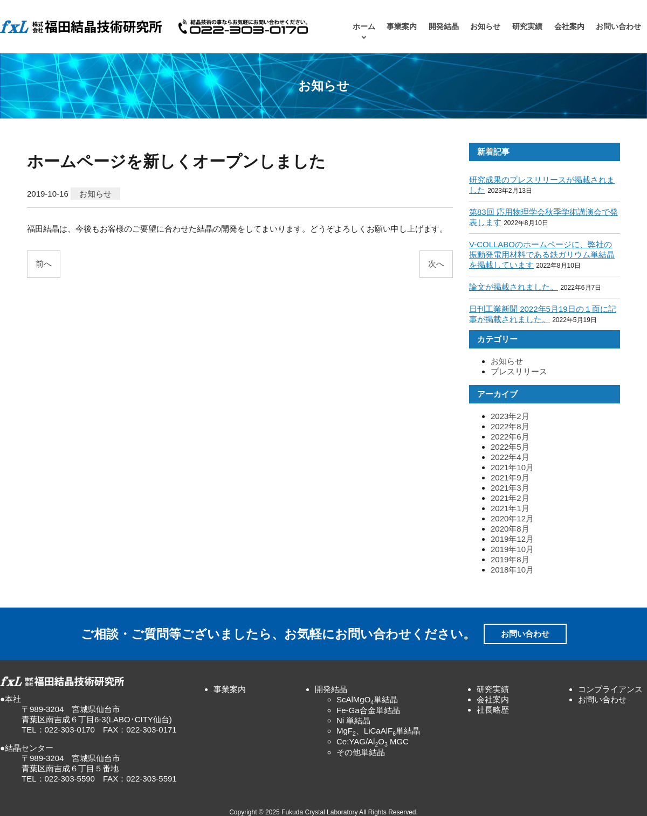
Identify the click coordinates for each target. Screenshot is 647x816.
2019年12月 (512, 538)
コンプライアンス (610, 689)
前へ (44, 263)
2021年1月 (510, 508)
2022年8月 (510, 426)
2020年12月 (512, 518)
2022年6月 (510, 436)
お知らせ (485, 27)
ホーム (364, 27)
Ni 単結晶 (353, 720)
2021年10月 (512, 467)
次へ (436, 263)
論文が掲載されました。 (513, 286)
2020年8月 (510, 528)
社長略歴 (493, 709)
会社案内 (569, 27)
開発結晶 (444, 27)
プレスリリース (519, 371)
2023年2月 (510, 416)
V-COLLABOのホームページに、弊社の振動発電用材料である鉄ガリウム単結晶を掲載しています (542, 254)
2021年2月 (510, 498)
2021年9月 (510, 477)
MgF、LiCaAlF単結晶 (378, 730)
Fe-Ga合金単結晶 (368, 710)
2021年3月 (510, 487)
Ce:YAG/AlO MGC (372, 741)
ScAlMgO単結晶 (367, 699)
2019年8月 (510, 559)
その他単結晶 (360, 752)
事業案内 (402, 27)
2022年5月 (510, 446)
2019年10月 (512, 549)
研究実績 (527, 27)
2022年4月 (510, 457)
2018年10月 (512, 569)
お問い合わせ (618, 27)
